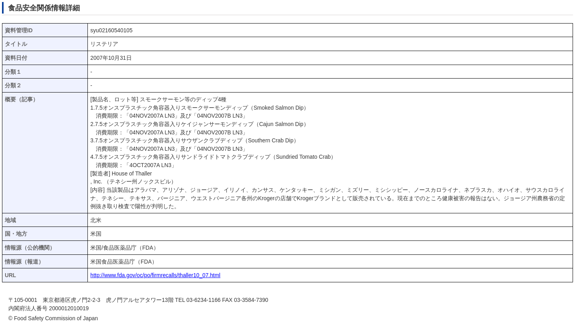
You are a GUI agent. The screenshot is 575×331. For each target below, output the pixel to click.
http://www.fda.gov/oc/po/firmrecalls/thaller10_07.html (155, 275)
